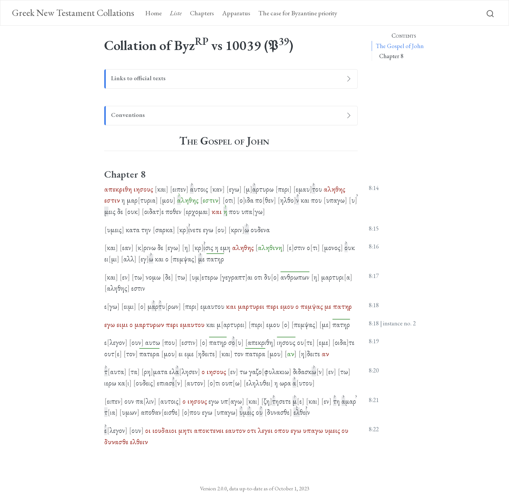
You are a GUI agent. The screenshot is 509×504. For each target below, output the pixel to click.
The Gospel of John (400, 46)
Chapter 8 (391, 56)
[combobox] (490, 12)
